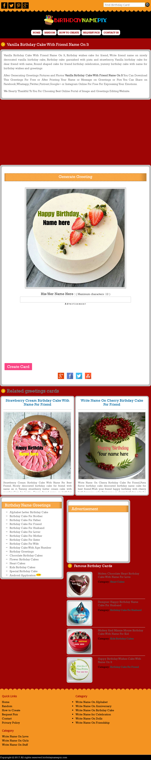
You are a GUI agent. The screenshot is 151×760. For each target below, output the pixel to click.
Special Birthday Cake (24, 571)
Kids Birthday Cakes (22, 567)
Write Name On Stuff (15, 744)
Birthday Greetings (22, 551)
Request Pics (91, 32)
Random (49, 32)
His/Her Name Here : (75, 294)
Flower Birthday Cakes (24, 559)
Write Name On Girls (15, 740)
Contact (7, 718)
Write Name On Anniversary (93, 706)
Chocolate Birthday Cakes (26, 555)
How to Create (69, 32)
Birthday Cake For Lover (25, 531)
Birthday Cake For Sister (25, 539)
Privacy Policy (11, 722)
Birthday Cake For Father (25, 520)
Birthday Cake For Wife (24, 543)
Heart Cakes (17, 563)
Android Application (25, 575)
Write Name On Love (15, 736)
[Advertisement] (75, 132)
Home (36, 32)
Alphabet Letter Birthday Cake (29, 512)
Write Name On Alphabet (92, 702)
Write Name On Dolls (89, 718)
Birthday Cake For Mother (26, 535)
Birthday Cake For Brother (26, 516)
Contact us (111, 32)
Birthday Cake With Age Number (30, 547)
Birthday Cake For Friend (26, 524)
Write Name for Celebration (93, 714)
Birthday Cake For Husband (27, 527)
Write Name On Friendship (93, 722)
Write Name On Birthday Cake (95, 710)
